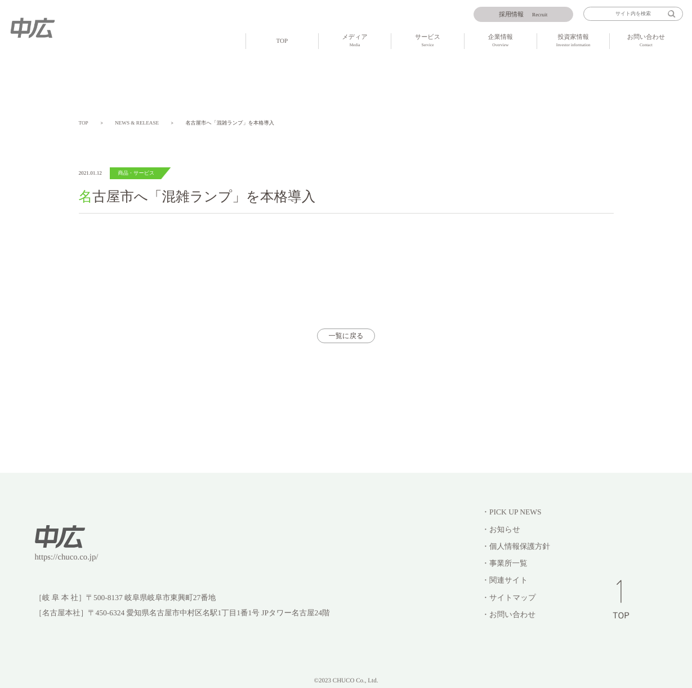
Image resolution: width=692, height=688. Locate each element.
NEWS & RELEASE (137, 123)
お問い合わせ (646, 42)
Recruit (523, 15)
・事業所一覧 (505, 563)
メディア (355, 42)
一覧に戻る (346, 336)
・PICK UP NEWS (512, 512)
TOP (282, 41)
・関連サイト (505, 580)
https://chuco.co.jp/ (66, 557)
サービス (427, 42)
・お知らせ (501, 529)
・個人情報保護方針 (516, 546)
